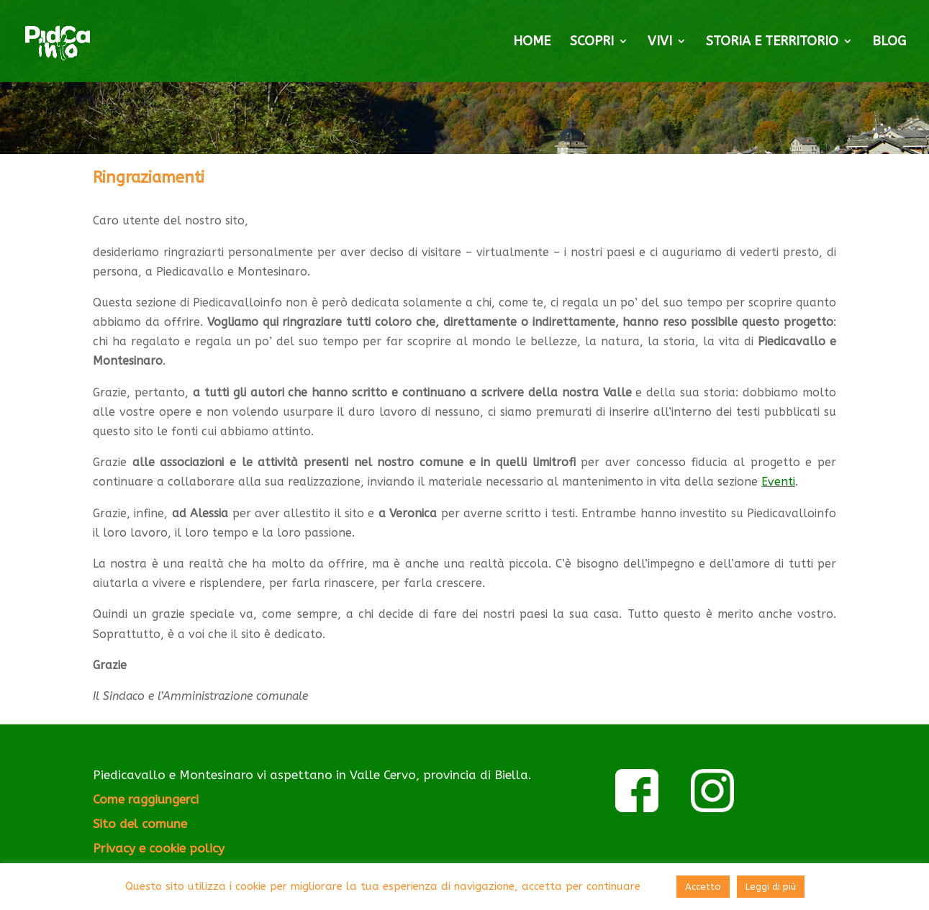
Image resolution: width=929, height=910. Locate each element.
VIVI (660, 42)
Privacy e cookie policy (159, 848)
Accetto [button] (703, 886)
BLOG (889, 42)
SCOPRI (592, 42)
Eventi (778, 481)
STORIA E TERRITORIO (772, 42)
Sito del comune (140, 823)
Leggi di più (771, 886)
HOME (531, 42)
